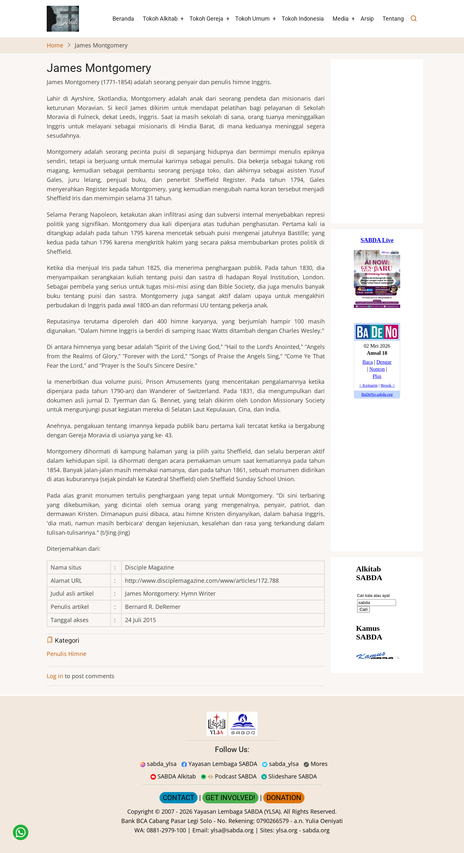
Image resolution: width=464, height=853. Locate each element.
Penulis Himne (66, 654)
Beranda (123, 18)
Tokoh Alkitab (160, 18)
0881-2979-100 (166, 830)
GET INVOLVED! (230, 798)
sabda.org (316, 830)
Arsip (367, 18)
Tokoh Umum (252, 18)
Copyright (140, 811)
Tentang (393, 18)
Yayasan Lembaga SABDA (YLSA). (238, 811)
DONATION (283, 798)
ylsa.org (286, 830)
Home (55, 45)
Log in (55, 676)
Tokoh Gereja (206, 18)
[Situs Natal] (377, 141)
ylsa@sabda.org (232, 830)
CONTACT (178, 798)
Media (341, 18)
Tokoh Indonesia (303, 18)
